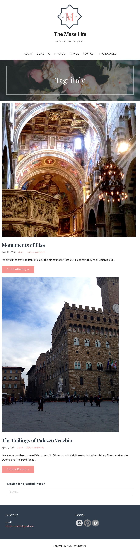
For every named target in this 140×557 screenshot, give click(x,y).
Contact (89, 53)
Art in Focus (56, 53)
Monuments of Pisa (23, 245)
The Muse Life (70, 34)
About (28, 53)
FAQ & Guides (107, 53)
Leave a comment (36, 252)
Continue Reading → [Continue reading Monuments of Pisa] (18, 269)
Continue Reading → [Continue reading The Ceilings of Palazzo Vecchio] (18, 469)
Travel (74, 53)
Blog (40, 53)
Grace (21, 252)
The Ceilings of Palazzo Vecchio (37, 440)
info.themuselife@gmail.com (20, 526)
